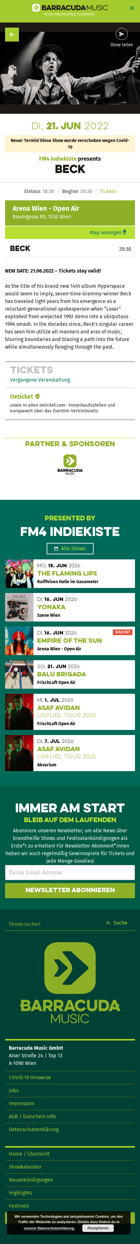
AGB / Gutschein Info (32, 1116)
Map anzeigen (106, 232)
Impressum (21, 1103)
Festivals (19, 1206)
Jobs (14, 1090)
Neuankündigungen (31, 1180)
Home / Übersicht (29, 1154)
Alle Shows (73, 548)
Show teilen (121, 45)
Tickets (108, 191)
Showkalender (25, 1167)
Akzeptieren (98, 1228)
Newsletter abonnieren (70, 890)
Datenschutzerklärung (34, 1129)
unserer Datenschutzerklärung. (49, 1228)
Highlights (20, 1193)
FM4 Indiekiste (58, 158)
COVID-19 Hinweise (30, 1077)
